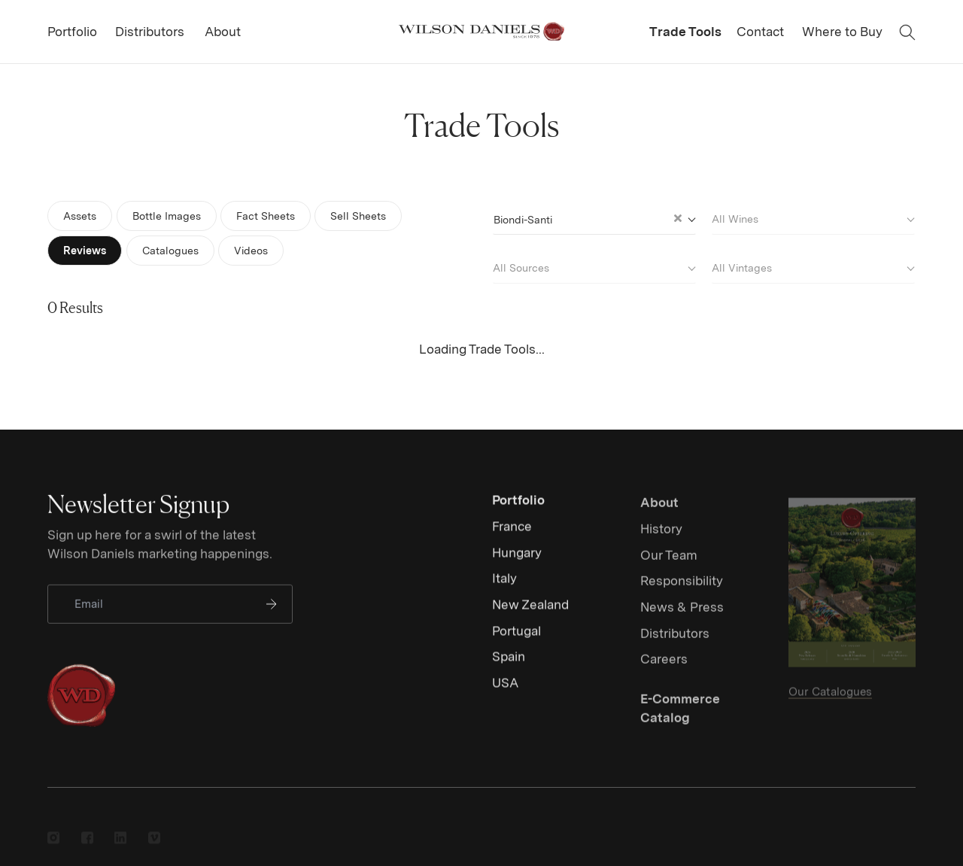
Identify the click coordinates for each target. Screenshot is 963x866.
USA (505, 694)
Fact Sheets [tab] (265, 216)
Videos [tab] (253, 249)
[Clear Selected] (678, 218)
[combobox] (594, 218)
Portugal (516, 642)
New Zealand (530, 616)
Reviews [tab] (84, 249)
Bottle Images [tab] (166, 216)
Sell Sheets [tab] (358, 216)
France (512, 537)
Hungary (517, 564)
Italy (504, 590)
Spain (508, 668)
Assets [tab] (79, 216)
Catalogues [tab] (170, 249)
